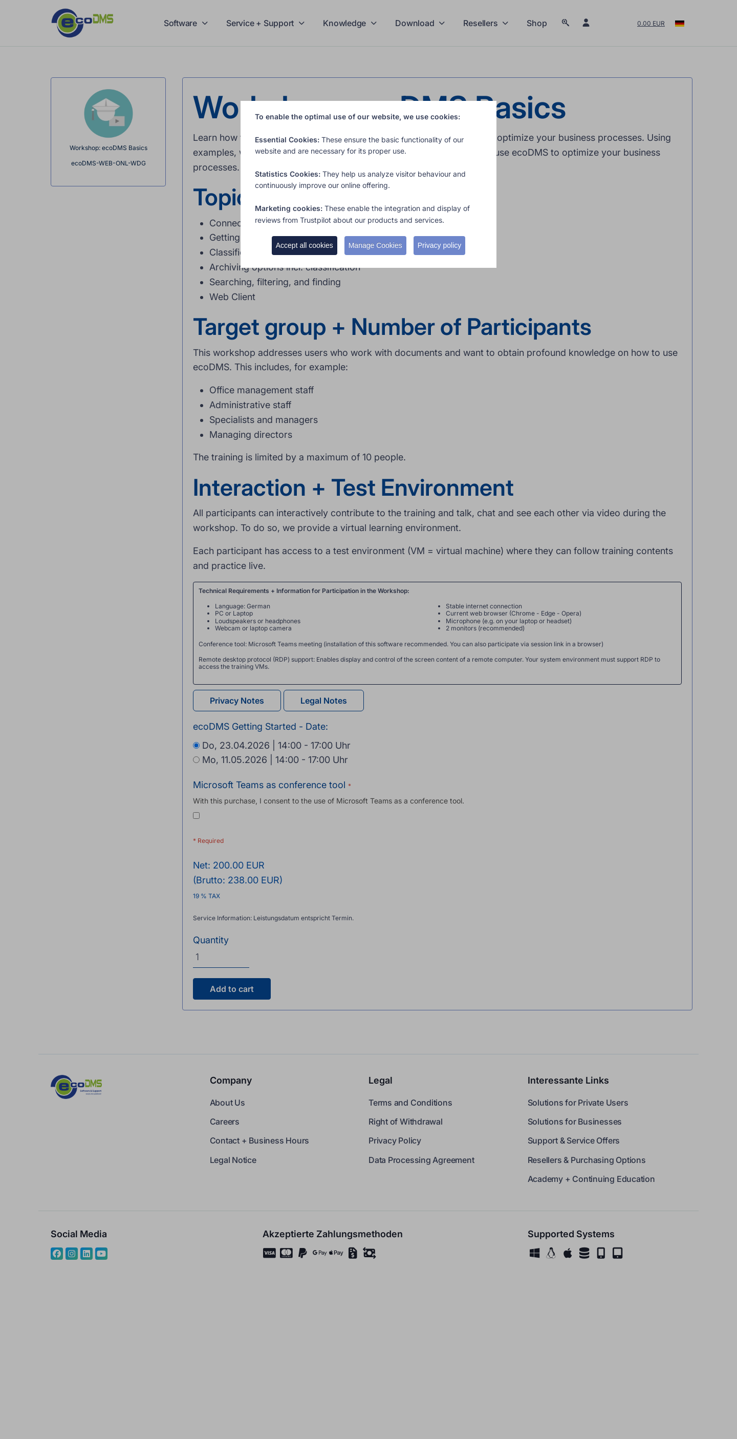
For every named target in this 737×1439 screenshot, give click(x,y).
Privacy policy (440, 245)
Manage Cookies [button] (375, 245)
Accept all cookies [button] (304, 245)
